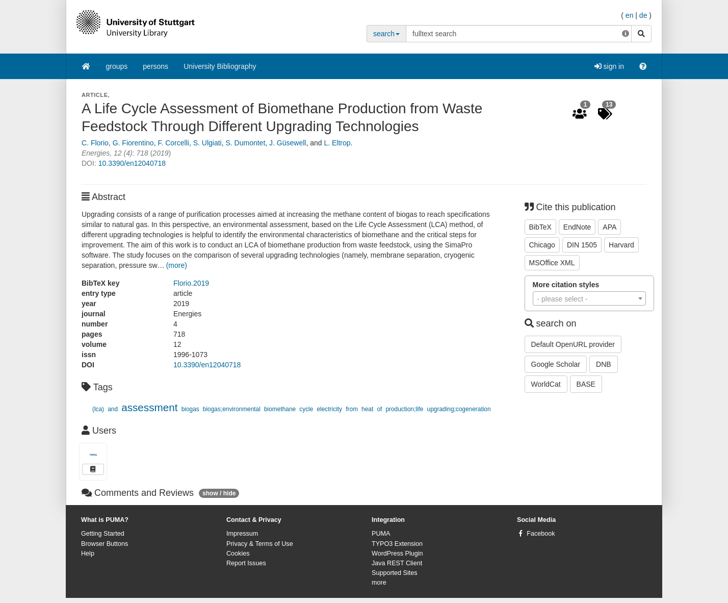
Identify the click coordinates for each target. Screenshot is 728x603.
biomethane (280, 409)
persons (155, 66)
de (643, 15)
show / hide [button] (219, 493)
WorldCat (546, 384)
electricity (330, 409)
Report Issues (246, 563)
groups (117, 66)
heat (367, 409)
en (630, 15)
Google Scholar (556, 364)
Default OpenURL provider (573, 344)
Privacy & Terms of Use (259, 543)
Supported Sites (395, 572)
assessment (149, 407)
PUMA (381, 533)
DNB (603, 364)
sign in (609, 66)
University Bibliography (220, 66)
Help (87, 553)
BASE (586, 384)
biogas (190, 409)
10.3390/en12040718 (132, 163)
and (113, 409)
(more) (176, 265)
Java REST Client (397, 563)
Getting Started (102, 533)
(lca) (98, 409)
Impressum (242, 533)
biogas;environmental (232, 409)
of (379, 409)
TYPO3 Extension (397, 543)
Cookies (238, 553)
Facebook (541, 533)
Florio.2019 (191, 283)
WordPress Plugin (397, 553)
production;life (404, 409)
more (379, 582)
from (352, 409)
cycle (306, 409)
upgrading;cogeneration (459, 409)
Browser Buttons (104, 543)
